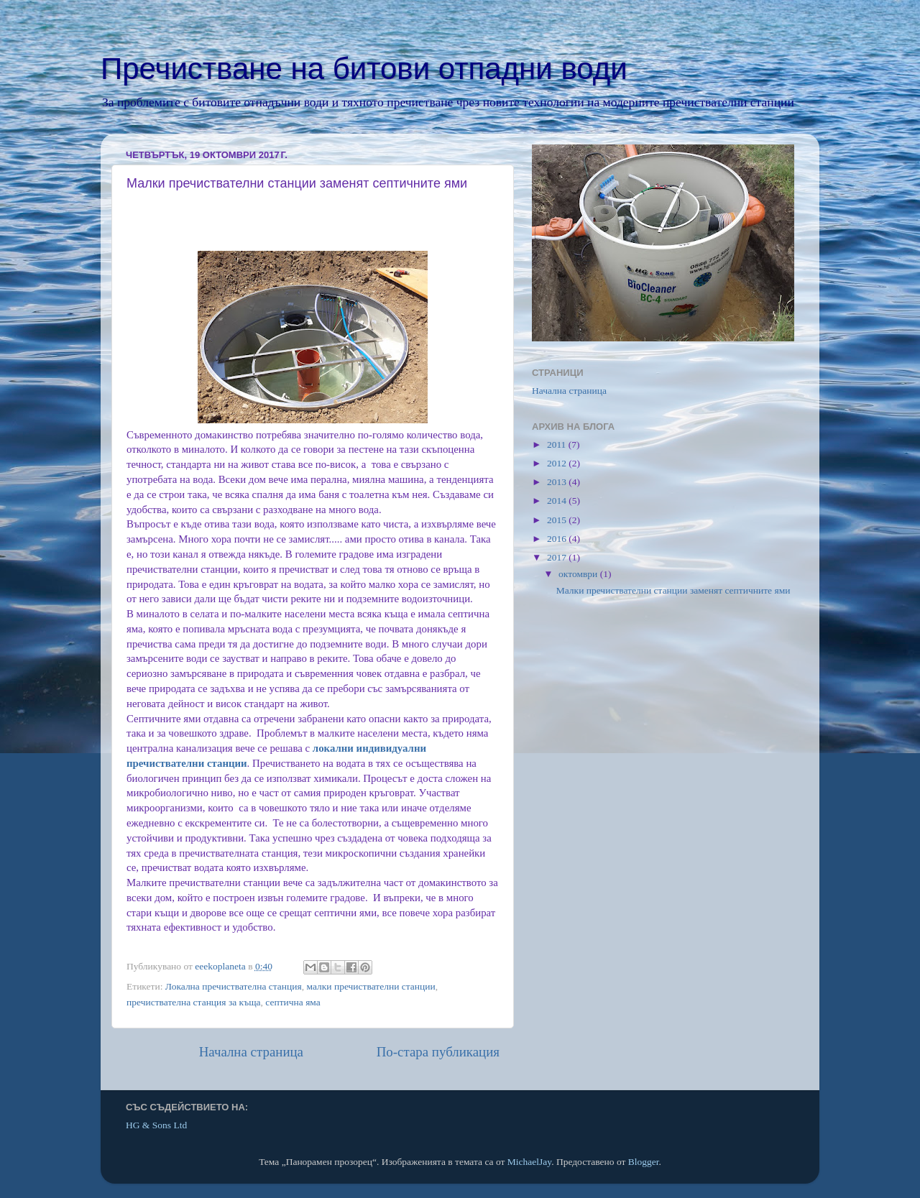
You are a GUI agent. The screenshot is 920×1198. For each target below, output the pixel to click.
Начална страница (251, 1051)
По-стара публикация (438, 1051)
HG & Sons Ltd (156, 1125)
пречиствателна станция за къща (193, 1002)
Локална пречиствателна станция (233, 986)
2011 (558, 444)
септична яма (293, 1002)
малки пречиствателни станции (370, 986)
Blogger (643, 1161)
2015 (558, 520)
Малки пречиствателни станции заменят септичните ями (673, 590)
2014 (558, 500)
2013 (558, 481)
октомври (579, 573)
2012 (558, 463)
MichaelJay (529, 1161)
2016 (558, 538)
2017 (558, 557)
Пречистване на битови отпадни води (364, 69)
